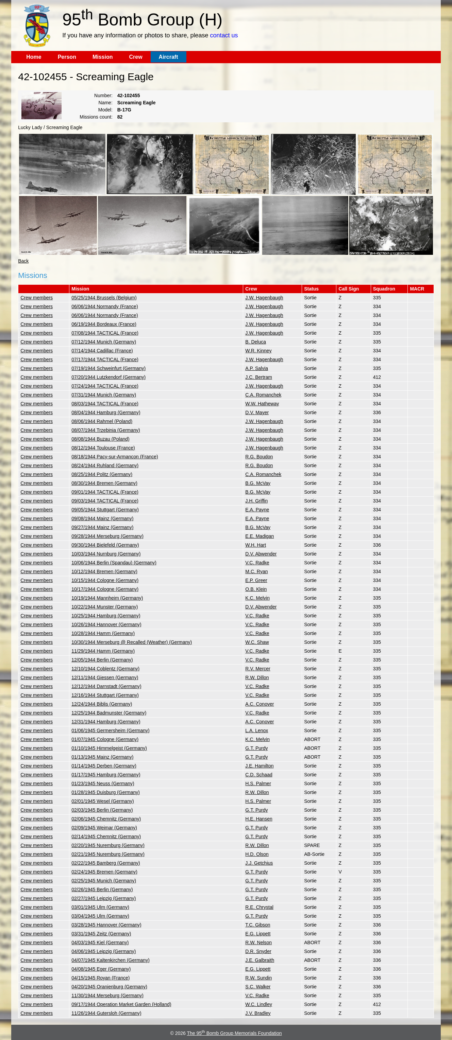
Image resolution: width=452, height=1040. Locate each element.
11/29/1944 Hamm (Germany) (103, 651)
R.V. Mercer (257, 668)
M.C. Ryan (256, 571)
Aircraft (168, 57)
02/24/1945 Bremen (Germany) (104, 872)
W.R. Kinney (258, 350)
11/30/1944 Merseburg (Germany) (107, 995)
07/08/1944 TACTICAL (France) (104, 333)
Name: (106, 102)
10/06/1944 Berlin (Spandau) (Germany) (113, 562)
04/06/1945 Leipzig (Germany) (103, 951)
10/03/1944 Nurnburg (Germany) (105, 554)
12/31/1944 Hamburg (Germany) (105, 721)
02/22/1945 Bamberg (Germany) (105, 863)
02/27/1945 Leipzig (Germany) (103, 898)
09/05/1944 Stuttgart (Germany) (105, 509)
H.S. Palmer (258, 783)
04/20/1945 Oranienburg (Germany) (109, 986)
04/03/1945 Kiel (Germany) (100, 942)
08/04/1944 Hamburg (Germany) (105, 412)
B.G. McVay (257, 483)
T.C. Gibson (257, 925)
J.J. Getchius (259, 863)
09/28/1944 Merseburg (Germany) (107, 536)
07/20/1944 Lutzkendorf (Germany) (108, 377)
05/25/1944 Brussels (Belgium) (103, 297)
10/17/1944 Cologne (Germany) (104, 589)
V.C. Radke (257, 562)
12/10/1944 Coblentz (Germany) (105, 668)
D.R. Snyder (258, 951)
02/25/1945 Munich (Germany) (103, 880)
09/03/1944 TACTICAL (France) (104, 501)
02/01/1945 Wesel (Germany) (102, 801)
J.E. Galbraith (259, 960)
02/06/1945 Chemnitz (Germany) (106, 819)
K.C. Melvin (257, 598)
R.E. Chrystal (259, 907)
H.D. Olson (256, 854)
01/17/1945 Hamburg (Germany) (105, 774)
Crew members (36, 297)
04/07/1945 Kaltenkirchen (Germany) (110, 960)
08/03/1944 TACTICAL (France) (104, 403)
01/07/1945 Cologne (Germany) (104, 739)
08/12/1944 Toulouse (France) (103, 448)
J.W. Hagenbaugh (264, 297)
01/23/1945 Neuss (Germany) (102, 783)
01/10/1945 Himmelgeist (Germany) (109, 748)
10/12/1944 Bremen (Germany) (104, 571)
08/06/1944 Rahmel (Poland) (101, 421)
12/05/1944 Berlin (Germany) (102, 660)
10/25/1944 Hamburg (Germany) (105, 615)
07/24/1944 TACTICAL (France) (104, 386)
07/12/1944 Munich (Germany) (103, 342)
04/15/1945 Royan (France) (100, 978)
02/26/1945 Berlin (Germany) (102, 889)
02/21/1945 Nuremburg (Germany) (108, 854)
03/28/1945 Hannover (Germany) (106, 925)
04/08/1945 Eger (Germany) (101, 969)
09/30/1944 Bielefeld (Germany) (105, 545)
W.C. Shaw (257, 642)
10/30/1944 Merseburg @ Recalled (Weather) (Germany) (131, 642)
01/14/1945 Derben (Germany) (103, 766)
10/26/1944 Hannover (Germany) (106, 624)
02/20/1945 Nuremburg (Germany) (108, 845)
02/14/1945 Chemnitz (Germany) (106, 836)
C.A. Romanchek (263, 395)
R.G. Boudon (259, 456)
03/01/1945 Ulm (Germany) (100, 907)
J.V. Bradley (257, 1013)
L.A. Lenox (256, 730)
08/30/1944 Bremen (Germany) (104, 483)
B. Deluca (255, 342)
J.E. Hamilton (259, 766)
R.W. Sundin (258, 978)
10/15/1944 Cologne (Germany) (104, 580)
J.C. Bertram (258, 377)
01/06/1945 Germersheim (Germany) (110, 730)
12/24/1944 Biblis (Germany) (101, 704)
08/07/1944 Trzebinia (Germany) (105, 430)
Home (33, 57)
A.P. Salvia (256, 368)
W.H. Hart (255, 545)
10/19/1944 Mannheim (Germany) (107, 598)
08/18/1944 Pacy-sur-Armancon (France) (114, 456)
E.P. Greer (256, 580)
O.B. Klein (256, 589)
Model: (105, 109)
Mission (103, 57)
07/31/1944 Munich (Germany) (103, 395)
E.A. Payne (257, 509)
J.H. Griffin (256, 501)
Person (67, 57)
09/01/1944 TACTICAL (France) (104, 492)
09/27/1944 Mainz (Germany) (102, 527)
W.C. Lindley (258, 1004)
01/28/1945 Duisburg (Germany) (105, 792)
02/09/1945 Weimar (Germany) (104, 827)
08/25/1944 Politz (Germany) (101, 474)
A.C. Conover (259, 704)
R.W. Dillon (257, 677)
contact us (224, 35)
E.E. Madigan (259, 536)
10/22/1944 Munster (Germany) (104, 607)
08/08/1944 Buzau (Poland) (100, 439)
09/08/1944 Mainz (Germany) (102, 518)
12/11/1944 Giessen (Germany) (104, 677)
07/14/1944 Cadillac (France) (102, 350)
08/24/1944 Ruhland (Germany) (104, 465)
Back (23, 261)
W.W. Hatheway (262, 403)
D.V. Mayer (257, 412)
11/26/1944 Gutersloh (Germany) (106, 1013)
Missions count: (96, 117)
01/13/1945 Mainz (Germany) (102, 757)
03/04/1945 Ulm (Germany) (100, 916)
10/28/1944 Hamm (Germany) (103, 633)
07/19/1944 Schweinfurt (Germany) (108, 368)
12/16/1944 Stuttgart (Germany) (105, 695)
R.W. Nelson (258, 942)
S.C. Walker (257, 986)
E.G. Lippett (257, 933)
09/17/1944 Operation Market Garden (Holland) (121, 1004)
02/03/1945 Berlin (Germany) (102, 810)
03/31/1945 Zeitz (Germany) (101, 933)
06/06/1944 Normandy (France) (104, 306)
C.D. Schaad (258, 774)
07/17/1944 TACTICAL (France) (104, 359)
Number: (103, 95)
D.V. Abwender (261, 554)
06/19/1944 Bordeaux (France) (103, 324)
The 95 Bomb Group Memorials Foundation (234, 1033)
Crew (135, 57)
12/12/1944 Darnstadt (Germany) (106, 686)
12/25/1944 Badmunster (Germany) (108, 713)
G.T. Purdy (256, 748)
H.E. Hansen (258, 819)
